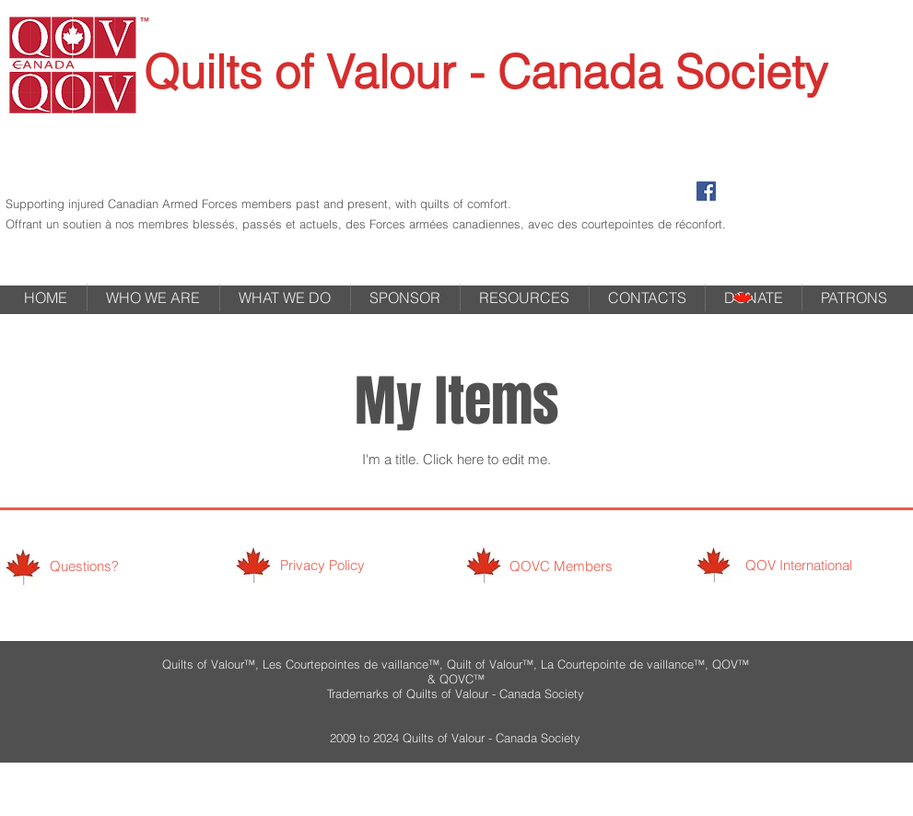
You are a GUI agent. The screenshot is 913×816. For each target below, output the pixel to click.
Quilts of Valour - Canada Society (485, 71)
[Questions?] (85, 566)
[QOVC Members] (561, 565)
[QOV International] (798, 565)
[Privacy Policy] (323, 564)
